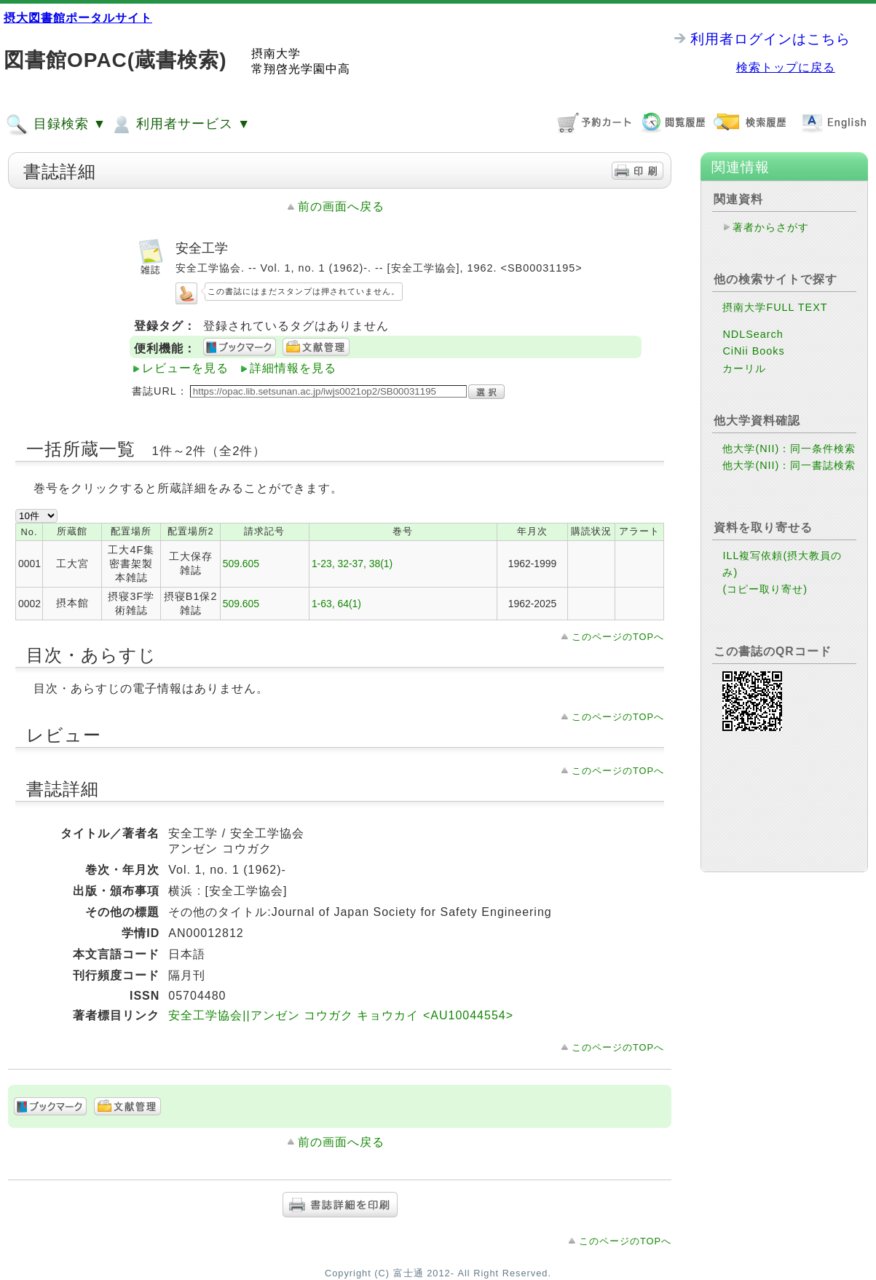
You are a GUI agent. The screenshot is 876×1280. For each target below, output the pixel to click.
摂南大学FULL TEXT (774, 307)
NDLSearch (752, 334)
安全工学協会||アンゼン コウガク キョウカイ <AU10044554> (340, 1015)
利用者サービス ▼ (180, 124)
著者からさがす (771, 227)
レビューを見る (185, 368)
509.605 (241, 563)
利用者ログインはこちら (770, 39)
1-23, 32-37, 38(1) (352, 563)
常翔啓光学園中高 (300, 69)
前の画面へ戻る (341, 206)
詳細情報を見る (293, 368)
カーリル (744, 368)
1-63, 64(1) (336, 603)
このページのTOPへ (618, 636)
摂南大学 (276, 53)
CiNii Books (753, 351)
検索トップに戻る (785, 67)
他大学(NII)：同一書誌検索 (789, 465)
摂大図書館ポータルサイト (78, 18)
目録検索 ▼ (56, 124)
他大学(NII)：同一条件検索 (789, 448)
